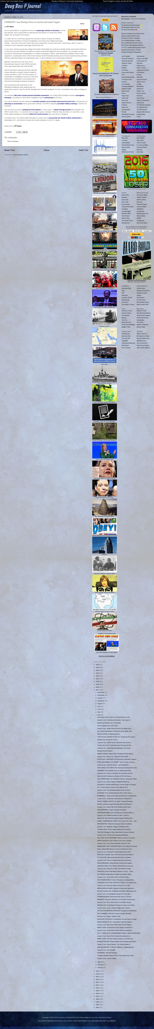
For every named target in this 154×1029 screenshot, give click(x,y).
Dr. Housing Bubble (142, 145)
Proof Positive (126, 216)
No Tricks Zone (141, 300)
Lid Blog (139, 84)
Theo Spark (140, 322)
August (100, 703)
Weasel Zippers (126, 116)
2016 (97, 971)
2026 (97, 664)
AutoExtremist (126, 333)
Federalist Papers (142, 204)
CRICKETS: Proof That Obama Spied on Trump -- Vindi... (115, 871)
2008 (97, 993)
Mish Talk (139, 149)
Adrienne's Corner (127, 310)
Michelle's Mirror (126, 213)
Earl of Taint (125, 202)
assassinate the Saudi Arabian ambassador (65, 118)
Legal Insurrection (142, 79)
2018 (97, 687)
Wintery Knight (141, 327)
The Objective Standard (143, 105)
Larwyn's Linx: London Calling (106, 958)
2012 (97, 982)
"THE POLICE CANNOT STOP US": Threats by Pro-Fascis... (116, 737)
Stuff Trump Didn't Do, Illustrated (104, 287)
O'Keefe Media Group (128, 145)
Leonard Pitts (140, 211)
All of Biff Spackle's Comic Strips (106, 652)
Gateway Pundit (126, 88)
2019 (97, 684)
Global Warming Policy (143, 290)
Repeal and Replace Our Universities (109, 723)
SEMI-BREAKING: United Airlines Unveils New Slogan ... (115, 863)
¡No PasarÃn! (125, 315)
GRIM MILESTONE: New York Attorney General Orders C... (116, 812)
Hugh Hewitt (125, 95)
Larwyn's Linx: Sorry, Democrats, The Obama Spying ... (115, 902)
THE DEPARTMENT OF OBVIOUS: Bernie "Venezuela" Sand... (117, 779)
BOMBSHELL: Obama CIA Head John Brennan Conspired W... (117, 796)
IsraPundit (125, 295)
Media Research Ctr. (143, 213)
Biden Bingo (104, 363)
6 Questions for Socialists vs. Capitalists (104, 230)
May (99, 712)
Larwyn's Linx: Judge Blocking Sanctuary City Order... (114, 748)
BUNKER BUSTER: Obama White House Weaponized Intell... (117, 941)
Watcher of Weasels (142, 324)
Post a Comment (13, 141)
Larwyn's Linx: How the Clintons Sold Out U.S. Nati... (114, 885)
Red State (140, 95)
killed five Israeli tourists (38, 114)
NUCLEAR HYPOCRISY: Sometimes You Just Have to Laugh (117, 919)
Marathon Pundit (141, 310)
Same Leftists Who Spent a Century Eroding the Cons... (115, 849)
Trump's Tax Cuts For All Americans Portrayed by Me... (114, 745)
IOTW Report (140, 72)
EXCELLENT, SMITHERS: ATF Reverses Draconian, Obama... (117, 759)
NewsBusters (140, 220)
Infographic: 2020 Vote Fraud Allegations (104, 420)
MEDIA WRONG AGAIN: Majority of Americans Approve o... (116, 888)
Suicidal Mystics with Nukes (104, 630)
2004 (97, 1004)
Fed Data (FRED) (142, 147)
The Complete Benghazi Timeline (130, 40)
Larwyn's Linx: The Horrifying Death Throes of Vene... (114, 790)
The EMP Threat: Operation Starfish (104, 610)
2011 (97, 985)
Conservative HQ (142, 61)
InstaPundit (125, 98)
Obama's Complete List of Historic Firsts (132, 33)
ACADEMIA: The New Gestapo (107, 952)
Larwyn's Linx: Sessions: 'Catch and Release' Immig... (114, 868)
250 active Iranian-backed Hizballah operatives (31, 95)
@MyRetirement (141, 340)
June (99, 709)
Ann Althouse (140, 56)
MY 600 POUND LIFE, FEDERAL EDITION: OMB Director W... (117, 891)
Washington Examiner (128, 114)
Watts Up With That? (143, 304)
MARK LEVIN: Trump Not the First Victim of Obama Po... (115, 927)
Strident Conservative (143, 100)
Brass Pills (125, 138)
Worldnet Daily (141, 114)
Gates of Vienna (141, 68)
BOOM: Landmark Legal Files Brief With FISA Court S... (115, 804)
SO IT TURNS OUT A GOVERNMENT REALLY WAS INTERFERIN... (119, 933)
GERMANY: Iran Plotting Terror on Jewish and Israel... (114, 770)
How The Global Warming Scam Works (104, 401)
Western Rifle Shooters (143, 112)
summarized (48, 98)
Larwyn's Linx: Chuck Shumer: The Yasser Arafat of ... (114, 944)
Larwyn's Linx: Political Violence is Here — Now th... (113, 815)
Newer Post (9, 150)
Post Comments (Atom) (20, 154)
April (99, 715)
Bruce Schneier (126, 347)
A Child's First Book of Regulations (131, 52)
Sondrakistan (140, 320)
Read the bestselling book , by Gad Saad (106, 67)
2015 (97, 974)
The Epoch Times (127, 79)
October (100, 698)
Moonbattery (140, 86)
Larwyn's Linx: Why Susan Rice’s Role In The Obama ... (115, 924)
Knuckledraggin (126, 211)
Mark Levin (125, 100)
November (101, 695)
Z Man (138, 116)
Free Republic (126, 84)
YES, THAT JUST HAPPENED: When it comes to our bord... (116, 838)
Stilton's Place (126, 218)
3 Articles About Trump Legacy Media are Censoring (113, 829)
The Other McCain (142, 109)
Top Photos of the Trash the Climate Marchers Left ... (114, 717)
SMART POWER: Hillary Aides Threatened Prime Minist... (115, 753)
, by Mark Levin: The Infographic (104, 249)
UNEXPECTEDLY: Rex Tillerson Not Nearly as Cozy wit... (115, 866)
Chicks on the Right (142, 58)
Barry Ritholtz (141, 138)
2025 (97, 667)
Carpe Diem (140, 140)
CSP (123, 293)
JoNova (139, 295)
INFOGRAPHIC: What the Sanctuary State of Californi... (115, 824)
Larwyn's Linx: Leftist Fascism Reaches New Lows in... (114, 742)
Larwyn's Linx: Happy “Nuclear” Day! (108, 916)
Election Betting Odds (128, 77)
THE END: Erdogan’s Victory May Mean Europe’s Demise (115, 832)
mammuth (94, 1017)
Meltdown (104, 553)
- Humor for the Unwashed (133, 19)
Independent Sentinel (143, 70)
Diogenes (124, 197)
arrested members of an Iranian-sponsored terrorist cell (53, 101)
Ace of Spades (126, 56)
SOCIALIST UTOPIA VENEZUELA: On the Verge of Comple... (117, 784)
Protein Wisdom (141, 93)
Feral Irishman (126, 204)
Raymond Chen (126, 336)
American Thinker (127, 63)
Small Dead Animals (142, 317)
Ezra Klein (140, 202)
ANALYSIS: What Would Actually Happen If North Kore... (115, 818)
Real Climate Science (143, 302)
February (101, 964)
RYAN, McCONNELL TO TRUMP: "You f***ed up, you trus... (116, 762)
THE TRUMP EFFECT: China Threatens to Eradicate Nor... (116, 880)
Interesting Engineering (128, 343)
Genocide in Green (104, 325)
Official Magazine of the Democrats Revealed (104, 534)
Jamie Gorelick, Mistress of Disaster (104, 592)
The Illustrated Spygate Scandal (130, 25)
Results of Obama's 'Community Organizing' (67, 1)
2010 (97, 988)
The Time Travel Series (128, 29)
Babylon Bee (125, 195)
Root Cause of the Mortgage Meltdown (132, 45)
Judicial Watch (126, 142)
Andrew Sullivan (141, 199)
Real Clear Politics (142, 223)
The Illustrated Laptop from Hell (130, 27)
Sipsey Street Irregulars (143, 315)
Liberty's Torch (141, 82)
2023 (97, 673)
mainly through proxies (62, 110)
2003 (97, 1007)
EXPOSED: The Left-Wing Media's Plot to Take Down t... (115, 793)
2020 (97, 681)
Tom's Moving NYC (142, 343)
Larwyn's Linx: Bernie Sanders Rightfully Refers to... (113, 782)
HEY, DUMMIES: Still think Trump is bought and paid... (114, 913)
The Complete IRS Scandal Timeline (131, 43)
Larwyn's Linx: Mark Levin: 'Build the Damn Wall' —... (114, 756)
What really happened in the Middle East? (104, 173)
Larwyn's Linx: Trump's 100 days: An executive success (115, 773)
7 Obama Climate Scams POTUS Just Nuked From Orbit (115, 955)
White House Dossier (128, 152)
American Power (126, 313)
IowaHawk (125, 209)
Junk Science (141, 297)
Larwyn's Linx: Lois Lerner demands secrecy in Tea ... (114, 843)
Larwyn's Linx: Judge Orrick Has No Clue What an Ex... (114, 728)
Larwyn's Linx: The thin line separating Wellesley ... (113, 835)
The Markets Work (142, 107)
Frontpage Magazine (128, 86)
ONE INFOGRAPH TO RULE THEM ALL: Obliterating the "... (116, 947)
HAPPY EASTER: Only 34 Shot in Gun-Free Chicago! (114, 840)
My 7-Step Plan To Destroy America (104, 515)
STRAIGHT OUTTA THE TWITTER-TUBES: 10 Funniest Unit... (117, 882)
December (101, 692)
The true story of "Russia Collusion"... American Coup (106, 45)
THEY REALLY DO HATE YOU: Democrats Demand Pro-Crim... (117, 767)
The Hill (124, 112)
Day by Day (125, 199)
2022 (97, 676)
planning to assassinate (13, 104)
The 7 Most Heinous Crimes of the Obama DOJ (112, 787)
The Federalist (126, 109)
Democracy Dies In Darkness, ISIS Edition (104, 268)
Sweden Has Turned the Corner (107, 739)
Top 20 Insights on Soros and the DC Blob (118, 1)
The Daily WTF (126, 338)
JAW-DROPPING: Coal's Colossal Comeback (111, 810)
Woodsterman (126, 223)
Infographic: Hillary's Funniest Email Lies (104, 477)
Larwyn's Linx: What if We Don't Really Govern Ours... (114, 807)
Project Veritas (126, 147)
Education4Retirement (143, 338)
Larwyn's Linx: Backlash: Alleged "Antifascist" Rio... (113, 826)
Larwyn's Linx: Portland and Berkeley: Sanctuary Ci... (114, 720)
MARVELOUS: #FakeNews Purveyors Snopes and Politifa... (116, 905)
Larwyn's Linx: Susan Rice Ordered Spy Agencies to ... (114, 936)
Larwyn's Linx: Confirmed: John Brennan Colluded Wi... (114, 798)
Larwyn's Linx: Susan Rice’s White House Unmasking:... (115, 930)
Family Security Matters (128, 324)
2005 (97, 1002)
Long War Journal (127, 297)
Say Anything (140, 98)
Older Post (83, 150)
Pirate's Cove (140, 91)
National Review (126, 102)
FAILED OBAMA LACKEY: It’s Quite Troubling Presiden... (115, 801)
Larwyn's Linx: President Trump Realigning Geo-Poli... (114, 852)
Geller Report (125, 91)
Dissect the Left (126, 322)
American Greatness (128, 58)
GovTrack (124, 140)
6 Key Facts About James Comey (104, 496)
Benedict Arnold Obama (104, 751)
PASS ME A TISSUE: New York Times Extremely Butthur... (115, 854)
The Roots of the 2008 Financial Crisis (104, 306)
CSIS (123, 290)
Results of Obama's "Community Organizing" (104, 439)
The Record (125, 302)
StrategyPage (126, 300)
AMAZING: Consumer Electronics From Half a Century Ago (116, 899)
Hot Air (124, 93)
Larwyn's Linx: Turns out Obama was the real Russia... (114, 860)
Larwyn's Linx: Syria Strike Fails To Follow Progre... (113, 877)
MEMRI (139, 218)
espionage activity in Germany (47, 30)
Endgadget (125, 340)
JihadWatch (140, 209)
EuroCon (124, 82)
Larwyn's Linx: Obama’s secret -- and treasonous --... (114, 765)
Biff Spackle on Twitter (143, 336)
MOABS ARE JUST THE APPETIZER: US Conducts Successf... (117, 846)
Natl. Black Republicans (143, 313)
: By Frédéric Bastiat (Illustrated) (104, 192)
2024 (97, 670)
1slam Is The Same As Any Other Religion (104, 344)
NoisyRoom (140, 88)
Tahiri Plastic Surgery (143, 345)
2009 (97, 990)
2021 (97, 678)
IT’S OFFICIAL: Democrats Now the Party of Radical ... (114, 857)
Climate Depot (141, 288)
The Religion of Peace (128, 304)
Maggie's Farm (126, 327)
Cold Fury (124, 320)
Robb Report (125, 345)
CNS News (125, 70)
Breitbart (124, 68)
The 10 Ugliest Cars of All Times (107, 725)
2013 (97, 979)
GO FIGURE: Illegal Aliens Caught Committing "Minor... (114, 874)
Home (46, 150)
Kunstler (139, 75)
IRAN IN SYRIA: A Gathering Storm (108, 734)
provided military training (67, 104)
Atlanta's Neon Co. (142, 333)
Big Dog (124, 317)
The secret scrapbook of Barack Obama (104, 572)
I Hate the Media (141, 206)
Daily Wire (140, 63)
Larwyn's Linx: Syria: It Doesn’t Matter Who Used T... (114, 908)
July (99, 706)
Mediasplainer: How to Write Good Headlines (104, 211)
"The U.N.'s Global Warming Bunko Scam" (133, 47)
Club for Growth (141, 142)
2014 (97, 976)
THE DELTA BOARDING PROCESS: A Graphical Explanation (117, 910)
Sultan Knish (140, 102)
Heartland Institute (142, 293)
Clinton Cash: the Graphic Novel (11, 1)
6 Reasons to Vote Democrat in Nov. (104, 135)
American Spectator (127, 61)
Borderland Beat (126, 288)
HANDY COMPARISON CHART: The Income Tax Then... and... (117, 821)
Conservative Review (128, 72)
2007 (97, 996)
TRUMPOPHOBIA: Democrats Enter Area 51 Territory (114, 896)
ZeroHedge (140, 152)
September (101, 701)
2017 (97, 690)
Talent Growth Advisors (143, 347)
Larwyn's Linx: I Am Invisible (106, 950)
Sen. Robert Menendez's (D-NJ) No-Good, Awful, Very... (115, 731)
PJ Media (124, 105)
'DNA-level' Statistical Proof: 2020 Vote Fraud (104, 154)
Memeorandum (141, 216)
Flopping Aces (141, 65)
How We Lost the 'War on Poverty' (131, 50)
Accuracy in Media (142, 195)
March (100, 962)
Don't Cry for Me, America (104, 382)
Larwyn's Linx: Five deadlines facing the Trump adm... (114, 894)
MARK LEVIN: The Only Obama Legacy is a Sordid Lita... (115, 938)
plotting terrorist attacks (32, 110)
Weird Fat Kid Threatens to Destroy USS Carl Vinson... (114, 776)
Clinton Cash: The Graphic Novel (104, 458)
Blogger (108, 1017)
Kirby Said (140, 77)
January (100, 967)
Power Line (125, 107)
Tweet (82, 24)
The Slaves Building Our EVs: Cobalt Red (106, 86)
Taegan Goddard (141, 197)
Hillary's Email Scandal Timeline (130, 36)
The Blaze (125, 65)
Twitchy (124, 149)
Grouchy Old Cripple (127, 206)
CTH (123, 75)
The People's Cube (127, 220)
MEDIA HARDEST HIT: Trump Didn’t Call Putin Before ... (115, 922)
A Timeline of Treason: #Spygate (130, 38)
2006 (97, 999)
